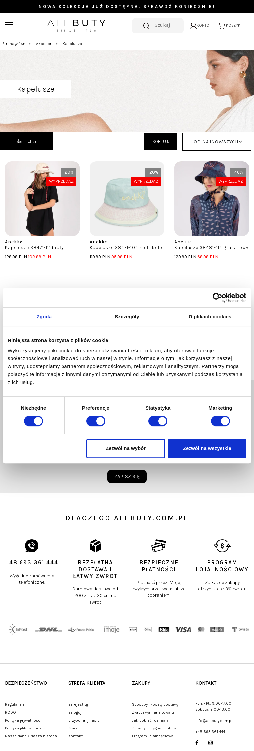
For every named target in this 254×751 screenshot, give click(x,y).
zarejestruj (78, 704)
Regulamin (14, 704)
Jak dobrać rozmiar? (150, 720)
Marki (73, 728)
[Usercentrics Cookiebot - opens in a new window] (217, 298)
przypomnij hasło (84, 720)
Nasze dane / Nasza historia (31, 736)
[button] (216, 142)
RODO (10, 712)
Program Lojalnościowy (152, 736)
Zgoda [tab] (44, 316)
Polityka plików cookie (25, 728)
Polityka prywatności (23, 720)
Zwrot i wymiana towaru (153, 712)
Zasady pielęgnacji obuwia (156, 728)
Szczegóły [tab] (127, 316)
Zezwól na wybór (126, 448)
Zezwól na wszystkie (207, 448)
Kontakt (75, 736)
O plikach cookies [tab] (210, 316)
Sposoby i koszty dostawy (155, 704)
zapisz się (127, 476)
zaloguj (74, 712)
